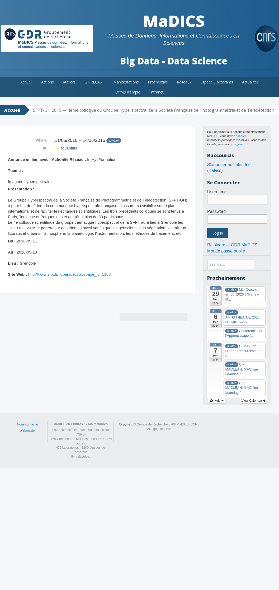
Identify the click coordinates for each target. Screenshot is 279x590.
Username (217, 192)
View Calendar (254, 400)
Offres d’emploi (128, 92)
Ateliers (69, 82)
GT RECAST (94, 82)
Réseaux (184, 82)
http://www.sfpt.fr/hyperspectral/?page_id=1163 (69, 274)
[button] (216, 400)
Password (216, 211)
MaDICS (174, 21)
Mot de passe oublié (226, 251)
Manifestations (126, 82)
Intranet (157, 92)
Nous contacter (27, 424)
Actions (47, 82)
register (239, 144)
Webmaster (28, 430)
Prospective (158, 82)
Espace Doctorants (216, 82)
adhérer (241, 136)
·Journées (66, 148)
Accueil (26, 82)
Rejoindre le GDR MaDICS (232, 245)
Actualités (250, 82)
